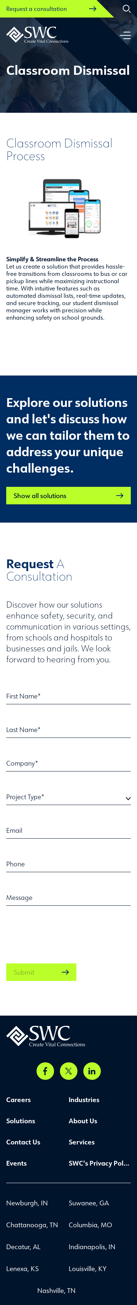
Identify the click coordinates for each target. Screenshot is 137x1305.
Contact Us (23, 1141)
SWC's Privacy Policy (100, 1163)
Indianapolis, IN (92, 1246)
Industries (84, 1099)
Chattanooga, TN (32, 1224)
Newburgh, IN (27, 1202)
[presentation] (61, 931)
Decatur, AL (23, 1246)
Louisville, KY (87, 1268)
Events (16, 1163)
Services (82, 1141)
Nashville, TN (56, 1290)
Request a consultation (51, 8)
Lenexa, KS (22, 1268)
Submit (41, 972)
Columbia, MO (90, 1224)
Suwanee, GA (89, 1202)
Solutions (20, 1120)
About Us (83, 1120)
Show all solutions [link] (68, 495)
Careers (18, 1099)
